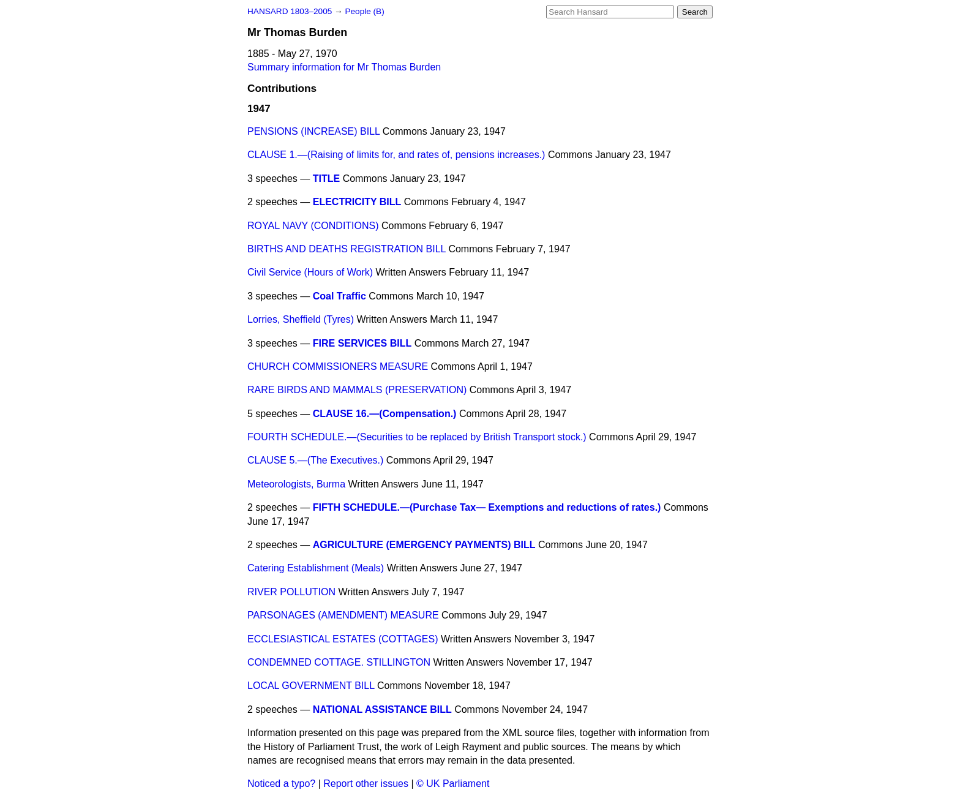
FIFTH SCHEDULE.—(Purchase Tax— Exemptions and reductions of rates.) (487, 507)
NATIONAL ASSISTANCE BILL (382, 709)
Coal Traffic (339, 296)
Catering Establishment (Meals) (315, 568)
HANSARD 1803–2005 (289, 11)
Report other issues (365, 783)
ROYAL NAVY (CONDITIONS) (313, 225)
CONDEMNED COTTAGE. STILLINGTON (338, 662)
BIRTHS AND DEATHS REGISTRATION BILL (346, 249)
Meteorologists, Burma (296, 484)
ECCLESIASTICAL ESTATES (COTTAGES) (342, 639)
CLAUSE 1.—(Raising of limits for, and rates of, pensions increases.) (396, 154)
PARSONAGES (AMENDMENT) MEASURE (343, 615)
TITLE (326, 178)
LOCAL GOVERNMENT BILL (310, 685)
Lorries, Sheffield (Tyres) (300, 319)
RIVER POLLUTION (291, 592)
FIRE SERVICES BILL (362, 343)
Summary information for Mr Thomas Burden (344, 67)
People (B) (364, 11)
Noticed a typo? (281, 783)
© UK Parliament (452, 783)
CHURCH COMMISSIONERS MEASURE (337, 366)
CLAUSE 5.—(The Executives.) (315, 460)
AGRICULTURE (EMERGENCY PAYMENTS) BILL (424, 545)
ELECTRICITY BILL (357, 202)
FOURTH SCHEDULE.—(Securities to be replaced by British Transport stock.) (417, 437)
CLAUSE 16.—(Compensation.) (385, 413)
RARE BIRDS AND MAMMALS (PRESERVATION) (357, 390)
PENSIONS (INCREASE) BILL (313, 131)
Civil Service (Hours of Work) (310, 272)
